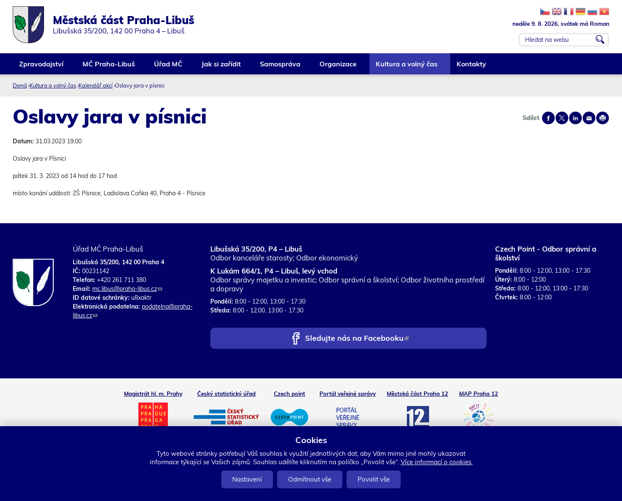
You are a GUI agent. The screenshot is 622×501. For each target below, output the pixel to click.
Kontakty (471, 67)
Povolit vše (374, 479)
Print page (602, 118)
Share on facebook (548, 118)
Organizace (338, 67)
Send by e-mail (589, 118)
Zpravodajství (42, 67)
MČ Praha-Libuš (109, 67)
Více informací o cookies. (437, 462)
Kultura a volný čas (407, 67)
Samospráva (280, 67)
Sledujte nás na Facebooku (357, 339)
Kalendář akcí (96, 85)
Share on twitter (562, 118)
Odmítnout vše (309, 479)
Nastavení (247, 479)
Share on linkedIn (575, 118)
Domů (20, 85)
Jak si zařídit (221, 67)
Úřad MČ (169, 67)
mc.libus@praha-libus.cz (127, 289)
